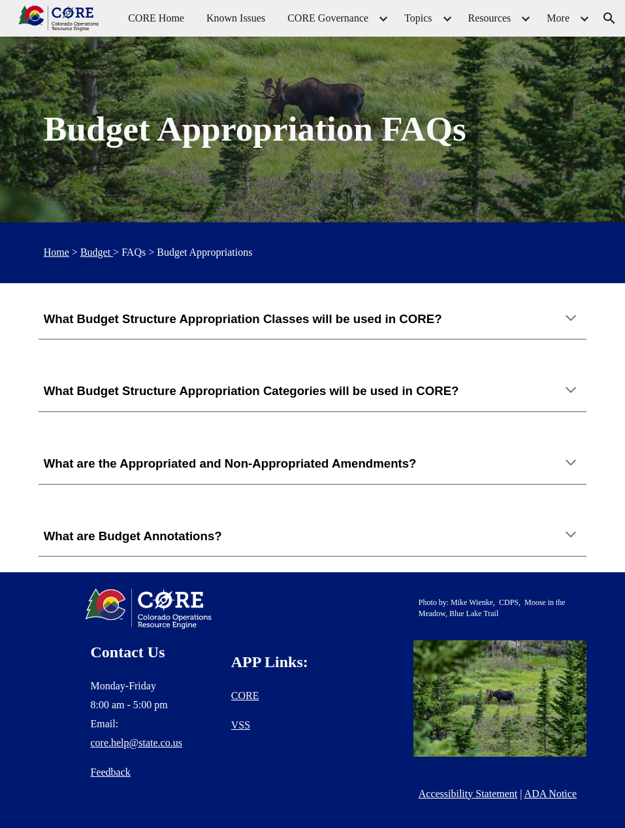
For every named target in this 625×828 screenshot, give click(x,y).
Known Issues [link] (235, 18)
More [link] (558, 18)
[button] (609, 18)
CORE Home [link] (156, 18)
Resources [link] (489, 18)
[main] (313, 129)
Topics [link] (418, 18)
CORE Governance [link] (327, 18)
